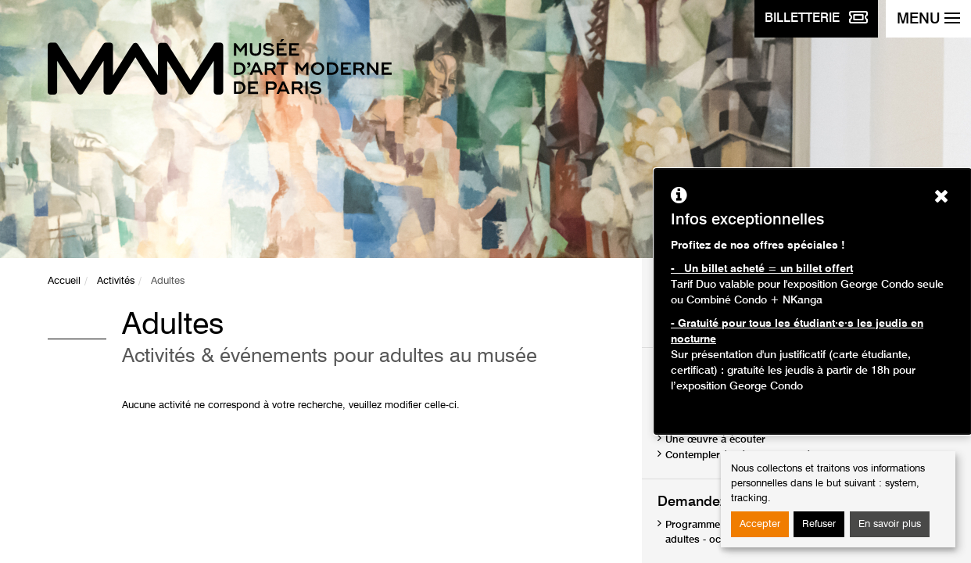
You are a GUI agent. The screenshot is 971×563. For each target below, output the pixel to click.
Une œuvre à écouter (715, 440)
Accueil (64, 281)
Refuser (819, 524)
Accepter (760, 524)
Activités (115, 281)
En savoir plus (889, 524)
